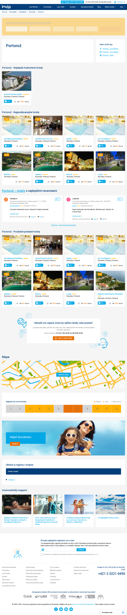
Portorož (11, 480)
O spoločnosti (55, 580)
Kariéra (52, 573)
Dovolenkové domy (8, 586)
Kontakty (53, 583)
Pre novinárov (54, 567)
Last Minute (23, 12)
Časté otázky (30, 567)
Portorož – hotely (13, 190)
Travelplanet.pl (89, 604)
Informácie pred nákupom (35, 570)
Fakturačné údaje (32, 576)
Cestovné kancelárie (9, 567)
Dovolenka (13, 12)
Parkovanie (6, 580)
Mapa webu (78, 573)
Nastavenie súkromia (81, 570)
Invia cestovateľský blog (34, 583)
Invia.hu (80, 604)
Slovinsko (32, 12)
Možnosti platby (31, 580)
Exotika (4, 576)
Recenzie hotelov (87, 7)
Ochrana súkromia (80, 567)
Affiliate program (55, 570)
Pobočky (53, 576)
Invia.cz (74, 604)
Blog (99, 7)
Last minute (6, 573)
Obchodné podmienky (33, 573)
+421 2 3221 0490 (111, 574)
